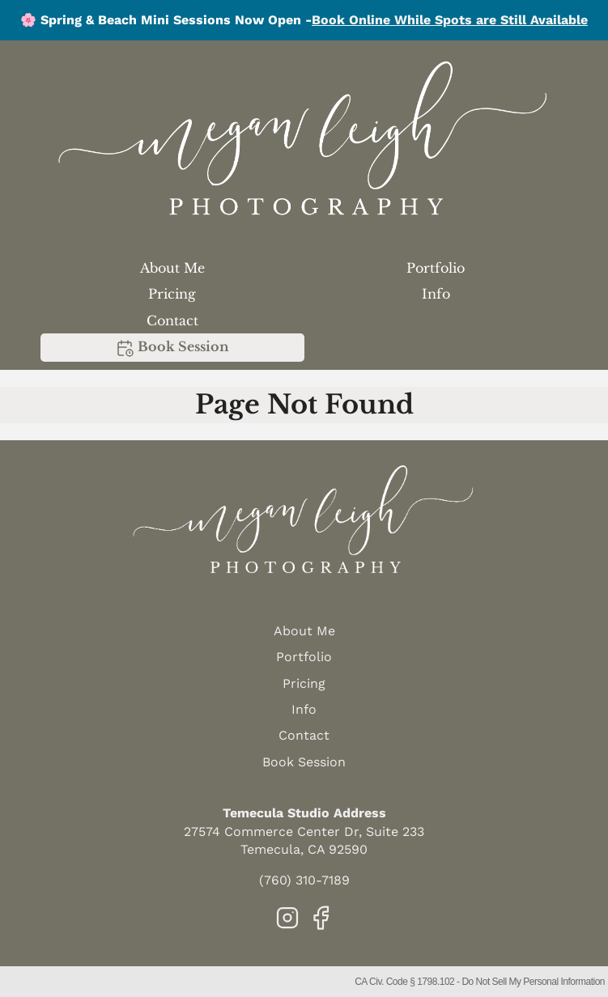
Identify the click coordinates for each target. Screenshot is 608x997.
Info (436, 294)
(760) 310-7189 (304, 880)
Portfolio (435, 268)
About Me (172, 268)
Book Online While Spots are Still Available (450, 20)
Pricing (172, 294)
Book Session (172, 348)
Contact (172, 320)
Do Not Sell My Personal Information (533, 981)
